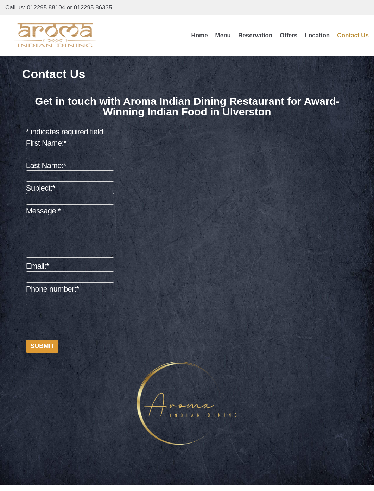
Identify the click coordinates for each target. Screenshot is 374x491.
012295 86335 (93, 7)
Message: (43, 210)
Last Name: (46, 165)
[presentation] (79, 320)
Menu (223, 35)
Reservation (255, 35)
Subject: (40, 188)
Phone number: (52, 288)
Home (199, 35)
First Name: (46, 143)
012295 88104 (46, 7)
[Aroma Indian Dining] (55, 35)
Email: (37, 266)
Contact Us (353, 35)
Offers (288, 35)
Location (317, 35)
